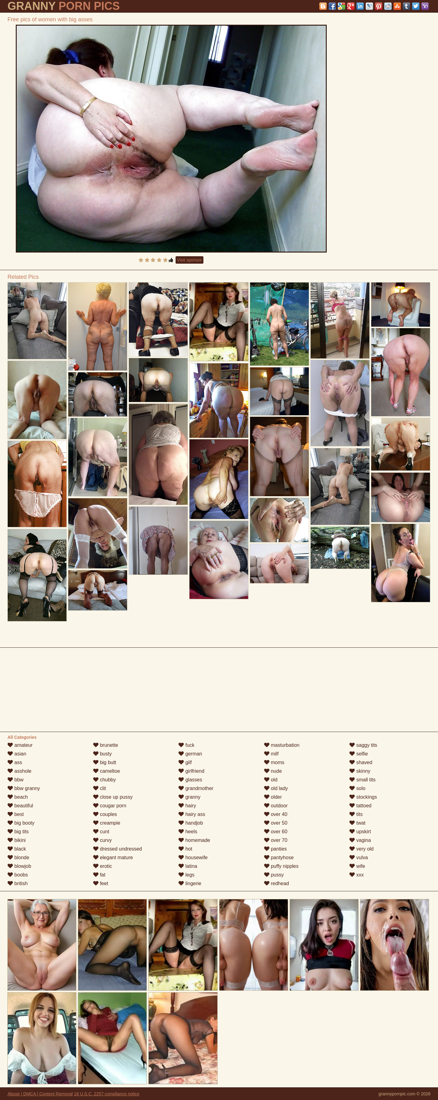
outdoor (276, 805)
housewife (193, 857)
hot (185, 848)
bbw (15, 779)
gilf (185, 762)
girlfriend (191, 771)
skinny (359, 771)
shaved (360, 762)
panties (275, 848)
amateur (19, 745)
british (17, 883)
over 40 (275, 814)
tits (356, 814)
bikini (16, 840)
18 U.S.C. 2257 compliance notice (106, 1093)
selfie (358, 753)
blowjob (19, 866)
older (273, 797)
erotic (102, 866)
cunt (101, 831)
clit (99, 788)
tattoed (360, 805)
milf (271, 753)
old (271, 779)
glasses (190, 779)
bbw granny (23, 788)
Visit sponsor (189, 259)
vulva (358, 857)
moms (274, 762)
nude (273, 771)
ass (14, 762)
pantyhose (279, 857)
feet (100, 883)
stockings (363, 797)
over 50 (275, 823)
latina (187, 866)
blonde (18, 857)
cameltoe (106, 771)
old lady (276, 788)
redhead (276, 883)
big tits (18, 831)
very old (361, 848)
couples (105, 814)
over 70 (275, 840)
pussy (274, 874)
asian (16, 753)
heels (187, 831)
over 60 (275, 831)
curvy (102, 840)
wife (357, 866)
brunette (105, 745)
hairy (187, 805)
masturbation (282, 745)
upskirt (360, 831)
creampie (106, 823)
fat (99, 874)
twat (357, 823)
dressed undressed (117, 848)
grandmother (195, 788)
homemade (194, 840)
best (15, 814)
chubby (104, 779)
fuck (186, 745)
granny (189, 797)
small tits (362, 779)
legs (186, 874)
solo (357, 788)
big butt (104, 762)
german (190, 753)
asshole (19, 771)
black (16, 848)
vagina (360, 840)
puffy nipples (281, 866)
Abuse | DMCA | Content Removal (40, 1093)
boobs (17, 874)
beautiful (20, 805)
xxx (356, 874)
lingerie (189, 883)
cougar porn (109, 805)
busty (102, 753)
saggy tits (363, 745)
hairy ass (191, 814)
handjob (190, 823)
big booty (20, 823)
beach (17, 797)
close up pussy (113, 797)
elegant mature (113, 857)
